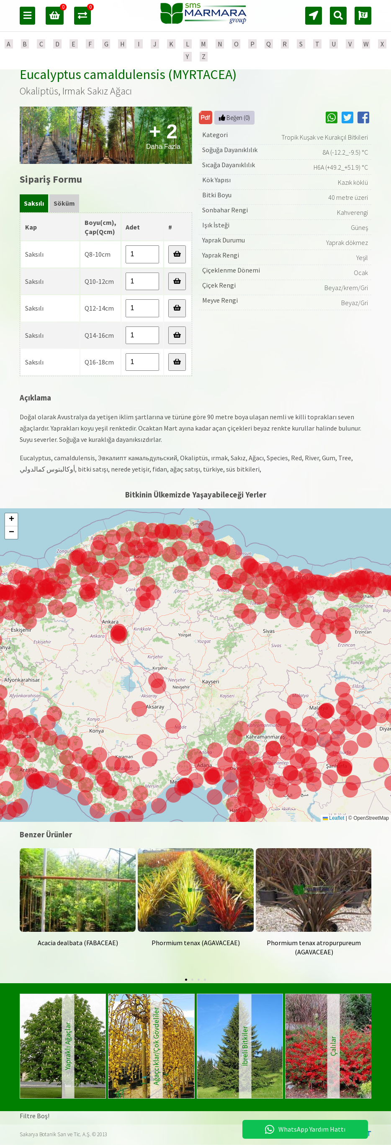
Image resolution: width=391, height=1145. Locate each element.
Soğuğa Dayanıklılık (229, 149)
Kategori (215, 134)
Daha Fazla (163, 135)
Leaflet (333, 818)
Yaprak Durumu (223, 240)
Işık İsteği (215, 225)
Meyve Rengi (220, 300)
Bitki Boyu (217, 195)
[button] (213, 777)
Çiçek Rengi (219, 285)
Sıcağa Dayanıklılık (228, 165)
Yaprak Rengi (220, 255)
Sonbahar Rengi (225, 210)
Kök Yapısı (216, 180)
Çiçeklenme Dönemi (231, 270)
